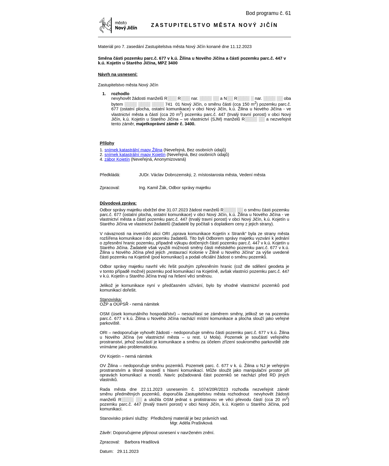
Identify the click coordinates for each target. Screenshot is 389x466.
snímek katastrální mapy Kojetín (135, 154)
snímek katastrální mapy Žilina (133, 150)
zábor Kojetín (117, 159)
